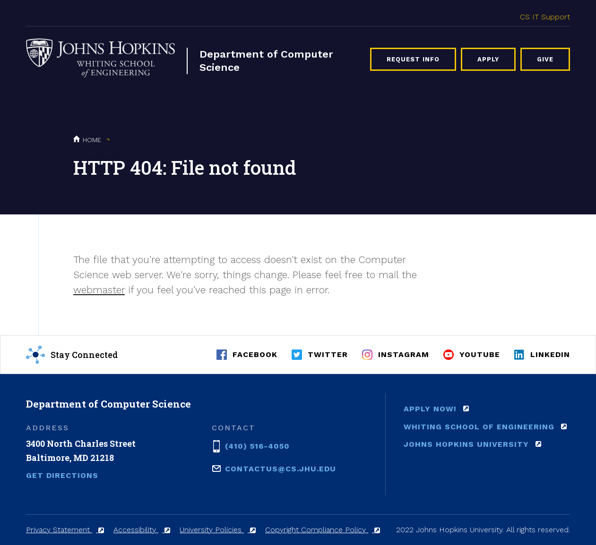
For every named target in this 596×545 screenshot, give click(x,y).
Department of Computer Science (266, 60)
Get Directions (62, 475)
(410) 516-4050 (257, 445)
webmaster (99, 290)
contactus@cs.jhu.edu (280, 468)
